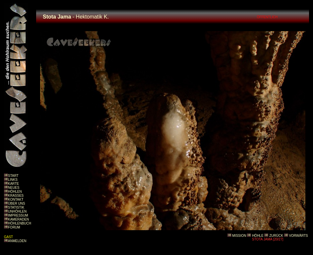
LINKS (13, 179)
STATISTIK (16, 207)
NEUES (13, 187)
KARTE (13, 183)
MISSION (239, 235)
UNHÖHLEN (17, 211)
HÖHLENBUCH (19, 223)
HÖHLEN (15, 191)
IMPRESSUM (18, 215)
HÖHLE (257, 235)
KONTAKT (15, 199)
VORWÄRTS (298, 235)
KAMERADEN (18, 219)
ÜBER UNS (16, 203)
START (13, 176)
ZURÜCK (276, 235)
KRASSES (16, 195)
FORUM (14, 227)
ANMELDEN (17, 241)
